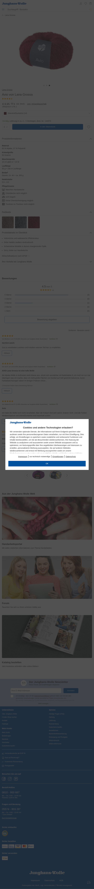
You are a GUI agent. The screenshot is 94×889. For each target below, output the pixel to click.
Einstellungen (57, 457)
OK (47, 464)
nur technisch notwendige (39, 457)
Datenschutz (71, 457)
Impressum (22, 457)
